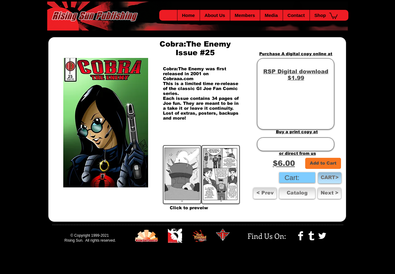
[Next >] (329, 193)
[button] (333, 15)
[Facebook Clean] (300, 235)
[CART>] (329, 177)
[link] (297, 178)
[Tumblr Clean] (311, 235)
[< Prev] (264, 193)
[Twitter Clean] (322, 235)
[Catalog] (297, 193)
